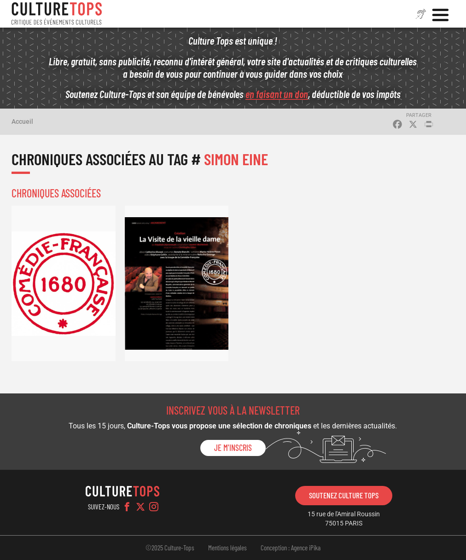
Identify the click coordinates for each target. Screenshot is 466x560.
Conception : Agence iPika (290, 547)
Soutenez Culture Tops (344, 495)
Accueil (22, 121)
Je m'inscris (233, 448)
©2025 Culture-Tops (170, 547)
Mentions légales (227, 547)
